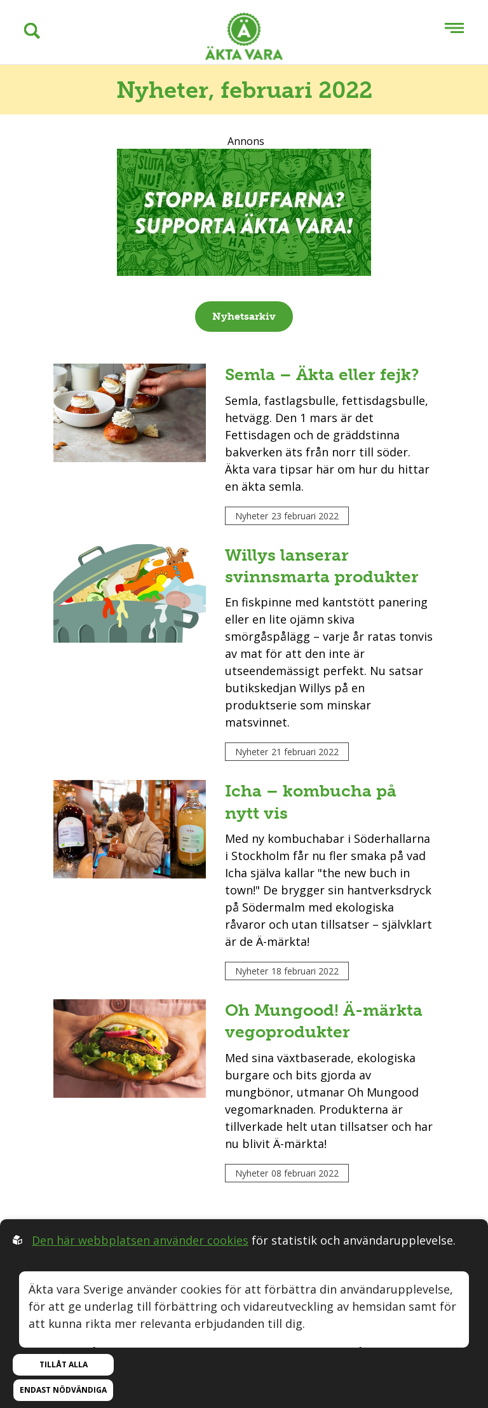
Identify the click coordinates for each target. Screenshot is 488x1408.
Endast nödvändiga (63, 1389)
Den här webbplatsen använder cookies (140, 1240)
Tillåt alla (63, 1364)
